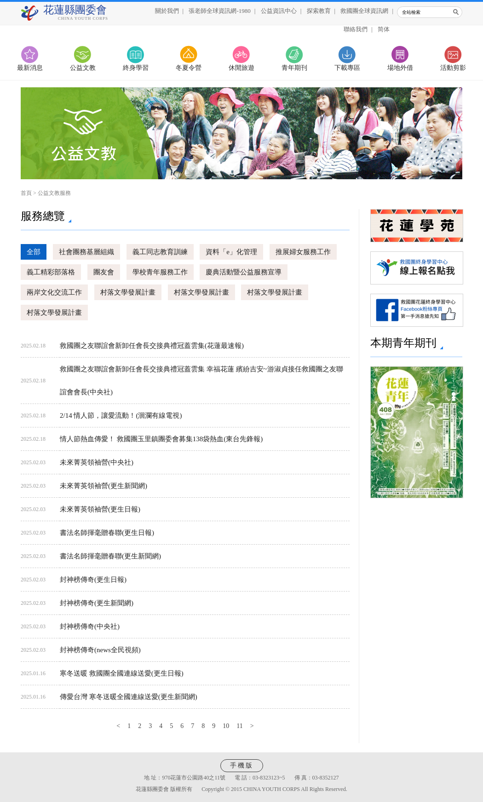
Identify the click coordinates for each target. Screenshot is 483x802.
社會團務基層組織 (86, 252)
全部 (33, 252)
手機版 (241, 765)
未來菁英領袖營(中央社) (96, 462)
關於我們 (167, 10)
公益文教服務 (54, 193)
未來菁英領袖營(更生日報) (100, 509)
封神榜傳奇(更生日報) (93, 579)
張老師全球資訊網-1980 (219, 10)
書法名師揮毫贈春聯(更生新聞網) (110, 556)
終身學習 (136, 67)
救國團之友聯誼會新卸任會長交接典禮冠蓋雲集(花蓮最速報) (152, 345)
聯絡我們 (356, 29)
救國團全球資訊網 (364, 10)
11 (239, 725)
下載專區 (347, 67)
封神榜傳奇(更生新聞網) (96, 603)
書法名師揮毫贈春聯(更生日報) (107, 532)
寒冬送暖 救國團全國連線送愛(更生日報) (122, 673)
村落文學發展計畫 (127, 292)
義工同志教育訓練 (160, 252)
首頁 (26, 193)
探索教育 (319, 10)
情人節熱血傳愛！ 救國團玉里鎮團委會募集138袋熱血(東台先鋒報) (161, 439)
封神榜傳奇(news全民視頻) (100, 650)
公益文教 (83, 67)
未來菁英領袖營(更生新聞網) (103, 485)
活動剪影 (453, 67)
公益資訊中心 (279, 10)
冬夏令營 (188, 67)
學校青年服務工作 (160, 272)
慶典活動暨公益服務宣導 (244, 272)
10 (226, 725)
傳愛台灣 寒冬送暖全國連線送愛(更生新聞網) (128, 696)
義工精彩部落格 (51, 272)
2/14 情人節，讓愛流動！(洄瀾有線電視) (121, 415)
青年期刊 (294, 67)
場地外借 (400, 67)
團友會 (103, 272)
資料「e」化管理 (231, 252)
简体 (384, 29)
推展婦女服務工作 (303, 252)
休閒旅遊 (241, 67)
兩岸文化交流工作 (54, 292)
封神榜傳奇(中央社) (90, 626)
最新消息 (30, 67)
